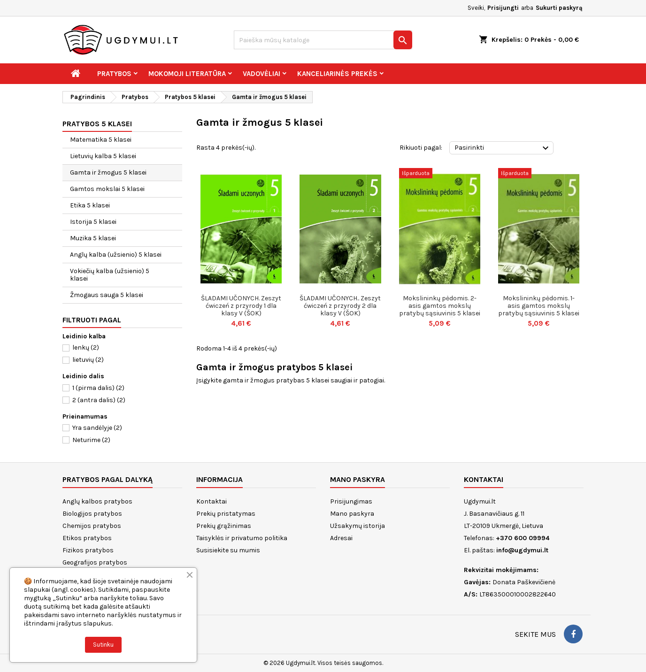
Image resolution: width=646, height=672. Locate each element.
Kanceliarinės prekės (337, 73)
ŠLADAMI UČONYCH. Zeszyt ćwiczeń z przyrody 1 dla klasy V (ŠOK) (241, 305)
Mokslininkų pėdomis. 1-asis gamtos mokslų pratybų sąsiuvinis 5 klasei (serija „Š (538, 309)
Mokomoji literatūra (187, 73)
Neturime (91, 440)
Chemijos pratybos (91, 526)
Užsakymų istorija (357, 526)
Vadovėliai (261, 73)
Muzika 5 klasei (93, 238)
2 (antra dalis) (98, 400)
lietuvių (88, 360)
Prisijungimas (351, 501)
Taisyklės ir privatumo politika (241, 538)
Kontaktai (211, 501)
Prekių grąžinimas (223, 526)
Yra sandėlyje (97, 428)
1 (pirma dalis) (98, 388)
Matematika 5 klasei (100, 140)
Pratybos (114, 73)
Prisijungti (503, 7)
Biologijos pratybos (92, 514)
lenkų (85, 347)
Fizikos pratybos (88, 550)
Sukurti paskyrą (559, 7)
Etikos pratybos (87, 538)
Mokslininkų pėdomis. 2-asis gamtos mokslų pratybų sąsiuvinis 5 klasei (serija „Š (439, 309)
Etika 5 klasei (90, 205)
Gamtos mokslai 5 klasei (107, 189)
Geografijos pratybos (94, 562)
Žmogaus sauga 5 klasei (106, 295)
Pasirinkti (502, 148)
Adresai (341, 538)
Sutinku (103, 644)
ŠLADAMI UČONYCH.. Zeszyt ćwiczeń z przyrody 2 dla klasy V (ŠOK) (340, 305)
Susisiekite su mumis (228, 550)
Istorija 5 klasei (93, 222)
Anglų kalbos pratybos (97, 501)
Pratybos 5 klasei (97, 123)
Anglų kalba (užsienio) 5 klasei (116, 255)
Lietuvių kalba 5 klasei (103, 156)
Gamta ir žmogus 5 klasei (108, 172)
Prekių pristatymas (225, 514)
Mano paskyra (352, 514)
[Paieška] (323, 40)
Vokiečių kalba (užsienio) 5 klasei (109, 275)
